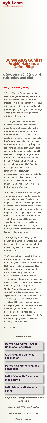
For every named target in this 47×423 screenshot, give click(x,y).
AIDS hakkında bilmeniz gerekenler (19, 356)
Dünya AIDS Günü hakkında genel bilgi (22, 367)
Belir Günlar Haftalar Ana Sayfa (21, 389)
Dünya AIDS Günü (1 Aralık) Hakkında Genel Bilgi (21, 345)
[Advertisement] (23, 33)
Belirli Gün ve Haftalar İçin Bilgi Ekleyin (21, 378)
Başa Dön (33, 413)
